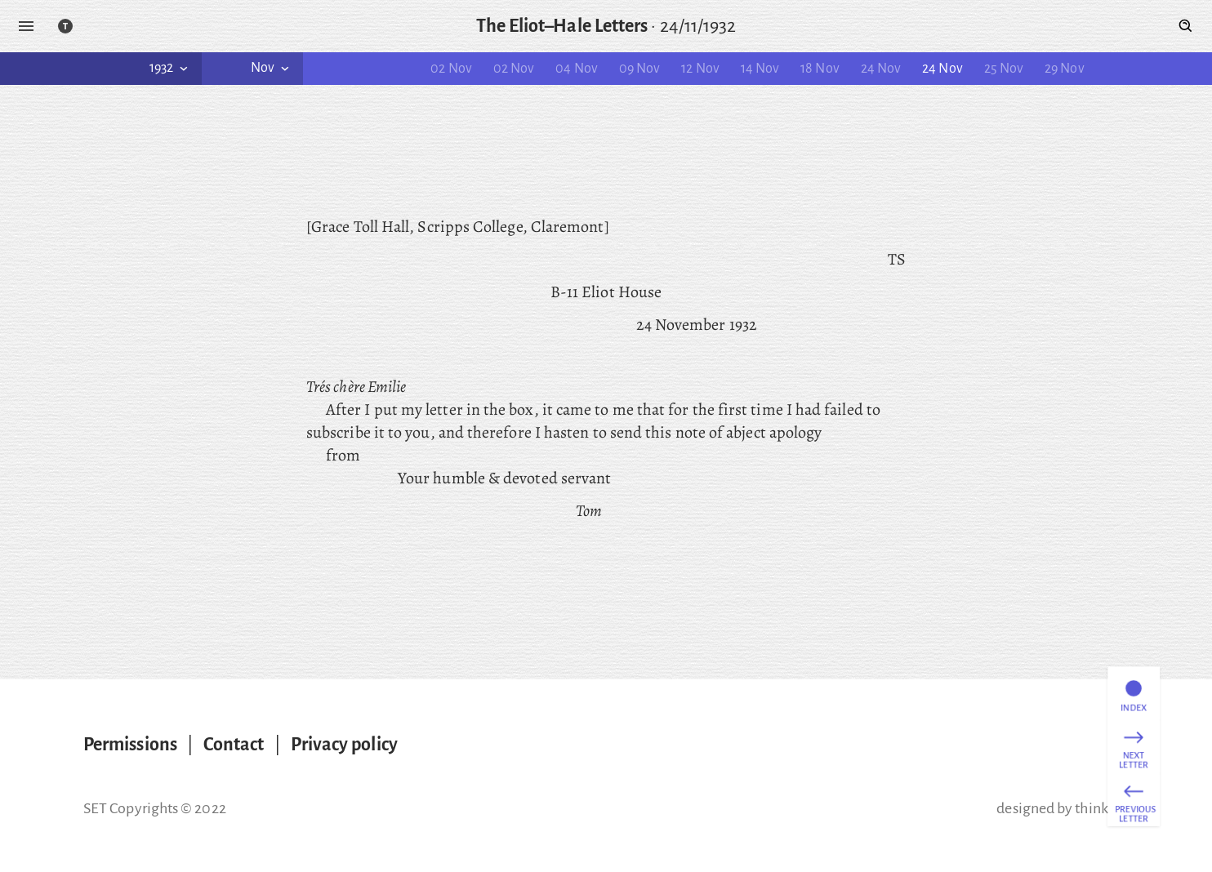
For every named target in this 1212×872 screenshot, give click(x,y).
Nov (271, 67)
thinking (1102, 808)
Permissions (130, 744)
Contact (234, 744)
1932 (170, 67)
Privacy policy (344, 744)
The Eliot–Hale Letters (562, 26)
